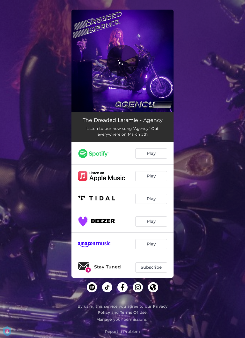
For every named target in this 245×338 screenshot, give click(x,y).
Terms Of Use (133, 312)
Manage (104, 319)
